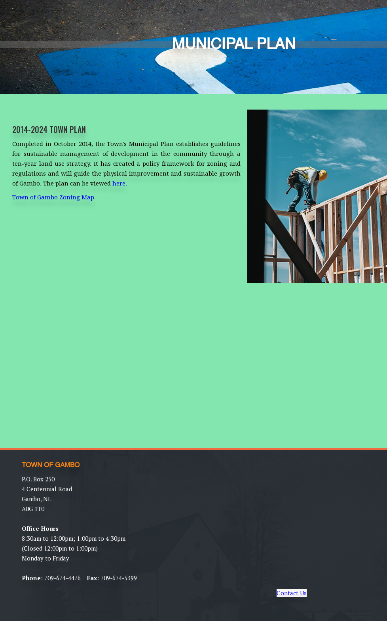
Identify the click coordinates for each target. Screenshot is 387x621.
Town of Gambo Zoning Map (53, 197)
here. (119, 183)
